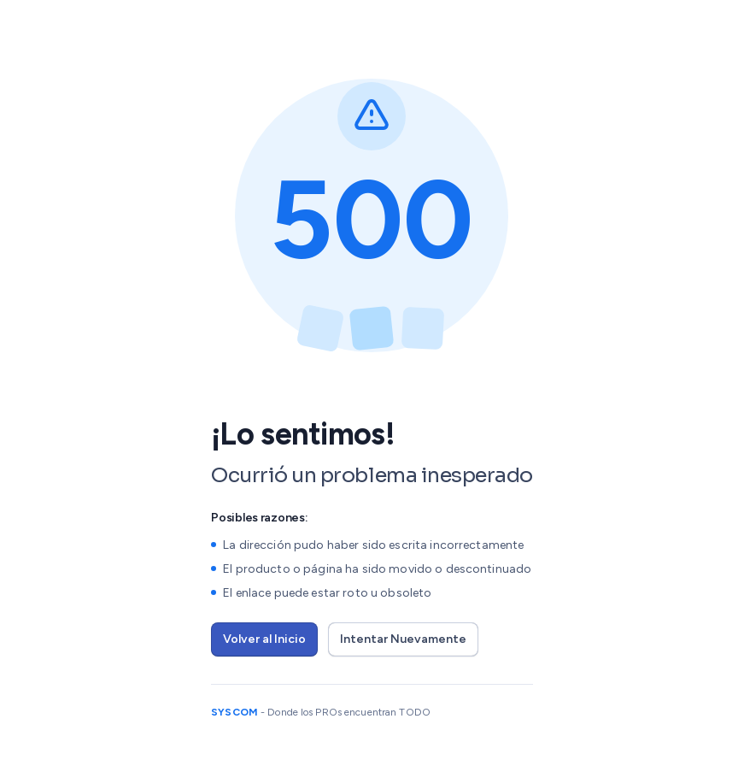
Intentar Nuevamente (403, 639)
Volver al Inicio (264, 639)
